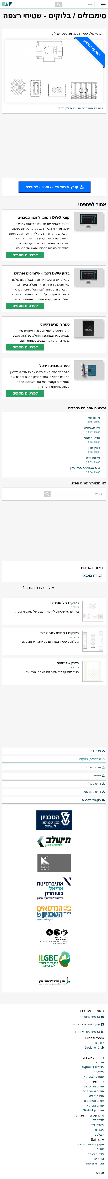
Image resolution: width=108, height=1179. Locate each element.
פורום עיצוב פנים (93, 1091)
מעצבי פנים (96, 1124)
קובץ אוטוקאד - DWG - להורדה (54, 187)
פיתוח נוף (94, 417)
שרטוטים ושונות (93, 767)
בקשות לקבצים (93, 800)
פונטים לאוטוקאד (93, 1076)
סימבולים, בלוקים (92, 759)
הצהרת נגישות (95, 1163)
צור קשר (98, 1158)
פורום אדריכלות (94, 1086)
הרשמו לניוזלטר (92, 1017)
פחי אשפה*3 (92, 428)
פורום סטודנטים (94, 1100)
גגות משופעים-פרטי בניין (85, 468)
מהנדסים (98, 1129)
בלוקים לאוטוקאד (93, 1067)
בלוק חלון (94, 448)
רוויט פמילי (96, 784)
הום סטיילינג (96, 1096)
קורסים (99, 1042)
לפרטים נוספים (25, 255)
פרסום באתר (96, 1154)
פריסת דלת (93, 458)
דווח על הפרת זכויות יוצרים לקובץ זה (80, 108)
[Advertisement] (54, 145)
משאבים (98, 775)
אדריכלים (98, 1120)
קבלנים (99, 1134)
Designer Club (94, 1047)
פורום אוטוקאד (94, 1105)
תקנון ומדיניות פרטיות (90, 1144)
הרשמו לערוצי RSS (89, 1032)
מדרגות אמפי (91, 438)
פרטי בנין (97, 751)
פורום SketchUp (93, 1110)
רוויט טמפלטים (93, 792)
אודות (100, 1149)
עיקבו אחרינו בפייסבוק (88, 1024)
